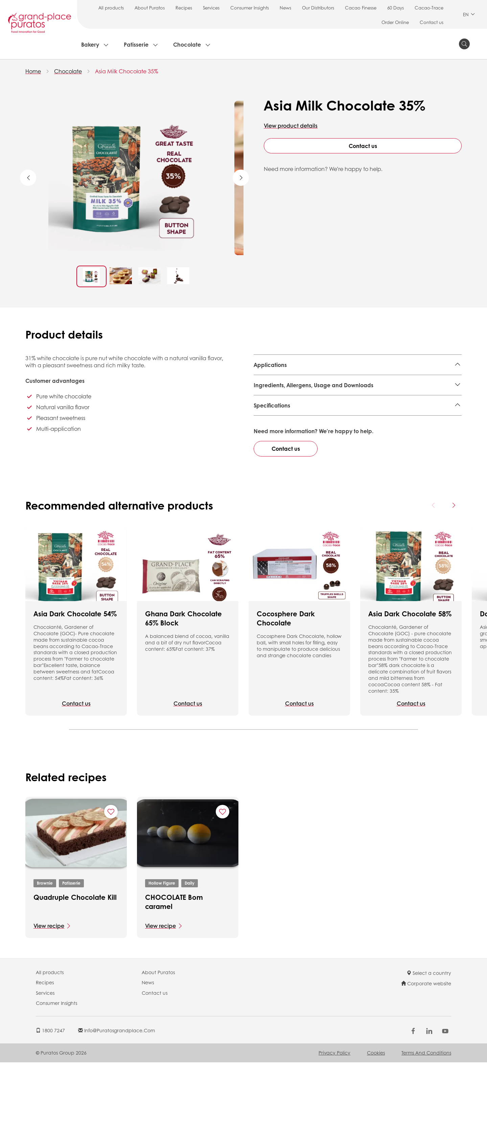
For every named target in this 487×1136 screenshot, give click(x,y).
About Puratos (150, 7)
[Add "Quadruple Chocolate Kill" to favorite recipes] (111, 885)
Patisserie (136, 44)
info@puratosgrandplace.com (116, 1103)
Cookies (376, 1126)
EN (469, 14)
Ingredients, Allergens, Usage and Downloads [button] (313, 409)
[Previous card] (433, 579)
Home (33, 71)
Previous (28, 178)
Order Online (395, 22)
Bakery (90, 44)
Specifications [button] (272, 430)
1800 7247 (50, 1103)
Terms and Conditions (426, 1126)
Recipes (184, 7)
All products (111, 7)
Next (241, 178)
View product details (291, 125)
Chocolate (187, 44)
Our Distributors (318, 7)
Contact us (431, 22)
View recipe (48, 999)
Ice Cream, (268, 381)
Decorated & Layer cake (316, 381)
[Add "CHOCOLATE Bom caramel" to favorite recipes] (222, 885)
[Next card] (453, 579)
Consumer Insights (249, 7)
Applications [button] (270, 365)
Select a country (429, 1046)
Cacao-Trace (429, 7)
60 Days (395, 7)
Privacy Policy (334, 1126)
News (285, 7)
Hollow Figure (161, 956)
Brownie (45, 956)
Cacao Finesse (360, 7)
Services (211, 7)
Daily (189, 956)
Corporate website (426, 1057)
